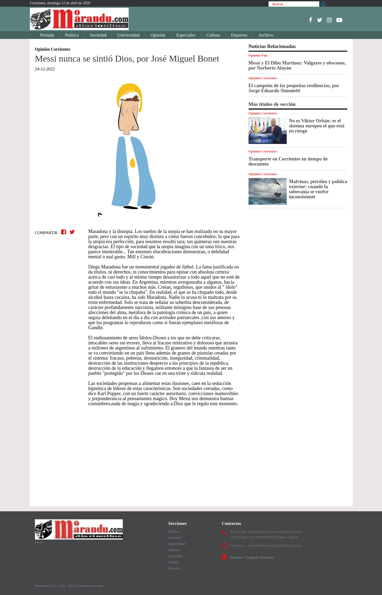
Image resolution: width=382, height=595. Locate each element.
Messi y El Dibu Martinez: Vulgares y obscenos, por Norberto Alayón (297, 65)
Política (72, 35)
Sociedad (98, 35)
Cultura (213, 35)
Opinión (158, 35)
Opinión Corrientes (263, 78)
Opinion (174, 550)
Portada (47, 35)
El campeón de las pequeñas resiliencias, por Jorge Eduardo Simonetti (294, 88)
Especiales (186, 35)
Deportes (239, 35)
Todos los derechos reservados (85, 585)
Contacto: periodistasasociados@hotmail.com (266, 546)
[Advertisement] (138, 453)
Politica (173, 531)
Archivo (265, 35)
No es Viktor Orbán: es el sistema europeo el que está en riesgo (317, 126)
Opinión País (258, 55)
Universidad (128, 35)
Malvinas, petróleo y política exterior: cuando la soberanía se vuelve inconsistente (318, 189)
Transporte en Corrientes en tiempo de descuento (288, 161)
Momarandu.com (45, 585)
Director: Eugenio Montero (252, 558)
